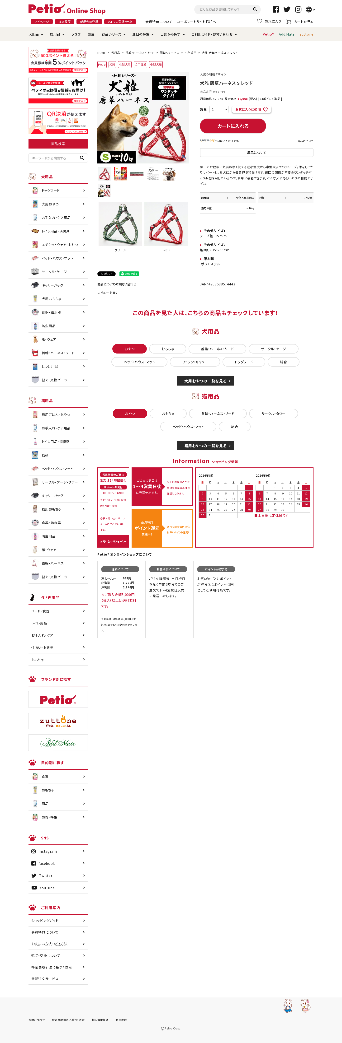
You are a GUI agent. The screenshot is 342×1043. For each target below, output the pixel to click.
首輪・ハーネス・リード (140, 53)
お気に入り (269, 21)
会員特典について (158, 21)
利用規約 (121, 1020)
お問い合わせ (36, 1020)
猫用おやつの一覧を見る (205, 445)
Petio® (268, 34)
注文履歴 (65, 21)
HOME (101, 53)
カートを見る (300, 21)
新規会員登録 (89, 21)
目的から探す (170, 34)
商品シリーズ (111, 34)
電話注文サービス (45, 978)
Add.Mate (287, 34)
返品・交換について (45, 955)
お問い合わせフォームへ (113, 541)
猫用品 (55, 34)
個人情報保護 (100, 1020)
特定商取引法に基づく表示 (51, 967)
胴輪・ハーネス (169, 53)
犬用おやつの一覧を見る (205, 381)
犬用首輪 (140, 64)
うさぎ (76, 34)
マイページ (41, 21)
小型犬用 (191, 53)
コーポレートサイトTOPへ (196, 21)
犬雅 (112, 64)
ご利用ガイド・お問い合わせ (212, 34)
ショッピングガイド (44, 920)
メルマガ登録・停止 (120, 21)
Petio (102, 64)
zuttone (306, 34)
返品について (306, 141)
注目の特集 (141, 34)
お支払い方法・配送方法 (49, 943)
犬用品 (33, 34)
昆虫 (91, 34)
